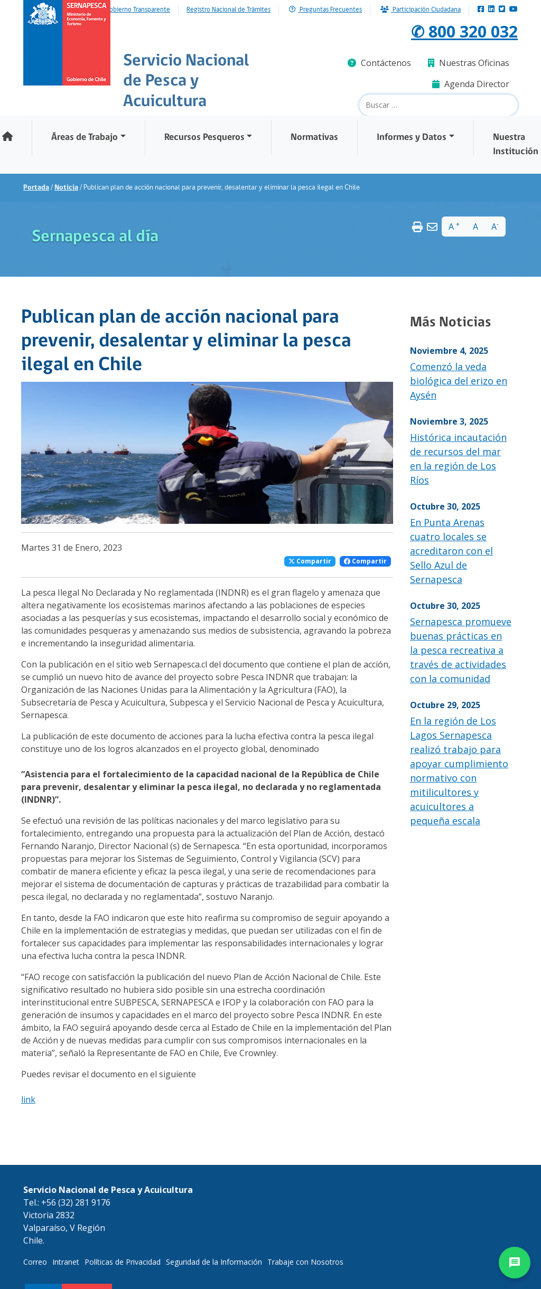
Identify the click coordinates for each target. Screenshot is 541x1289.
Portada (36, 188)
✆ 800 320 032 (464, 31)
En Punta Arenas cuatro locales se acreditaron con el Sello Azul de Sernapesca (451, 551)
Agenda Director (470, 84)
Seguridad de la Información (214, 1262)
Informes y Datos (411, 138)
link (28, 1099)
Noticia (66, 188)
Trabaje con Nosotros (305, 1262)
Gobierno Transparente (137, 10)
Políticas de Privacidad (123, 1262)
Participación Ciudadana (420, 9)
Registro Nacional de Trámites (228, 10)
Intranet (65, 1262)
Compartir (309, 561)
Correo (35, 1262)
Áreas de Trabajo (84, 138)
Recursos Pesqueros (204, 138)
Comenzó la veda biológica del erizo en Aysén (458, 380)
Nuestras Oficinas (468, 63)
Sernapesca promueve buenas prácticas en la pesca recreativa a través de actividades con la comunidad (460, 650)
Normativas (314, 138)
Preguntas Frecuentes (325, 9)
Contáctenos (379, 63)
